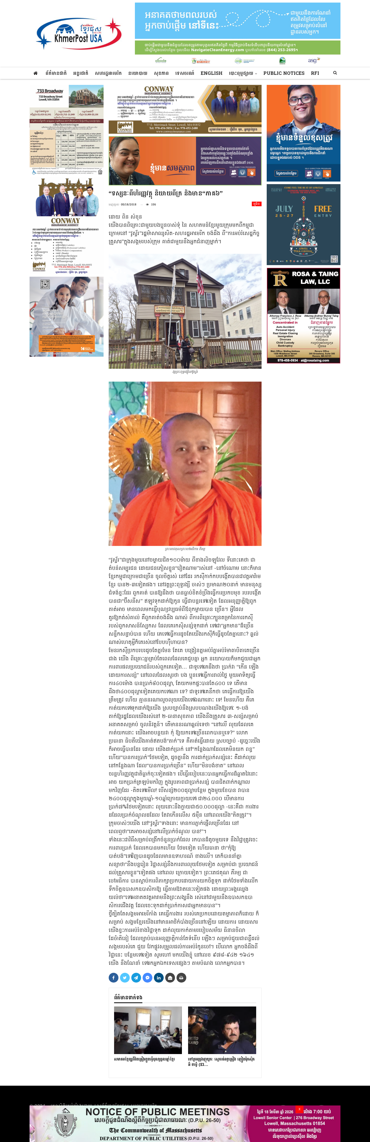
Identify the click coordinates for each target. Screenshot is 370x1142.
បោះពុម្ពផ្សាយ (241, 73)
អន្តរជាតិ (80, 73)
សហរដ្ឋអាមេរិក (108, 73)
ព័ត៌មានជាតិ (56, 73)
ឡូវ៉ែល (256, 204)
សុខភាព (161, 73)
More (270, 73)
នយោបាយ (137, 73)
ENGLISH (212, 73)
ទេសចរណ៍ (184, 73)
